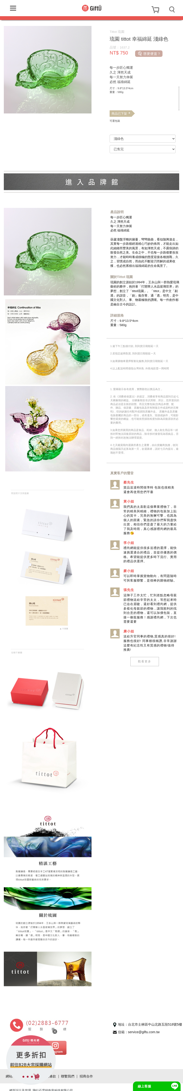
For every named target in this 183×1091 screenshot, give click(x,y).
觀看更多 (144, 665)
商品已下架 (121, 113)
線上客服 (144, 1086)
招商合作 (86, 1069)
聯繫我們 (67, 1069)
